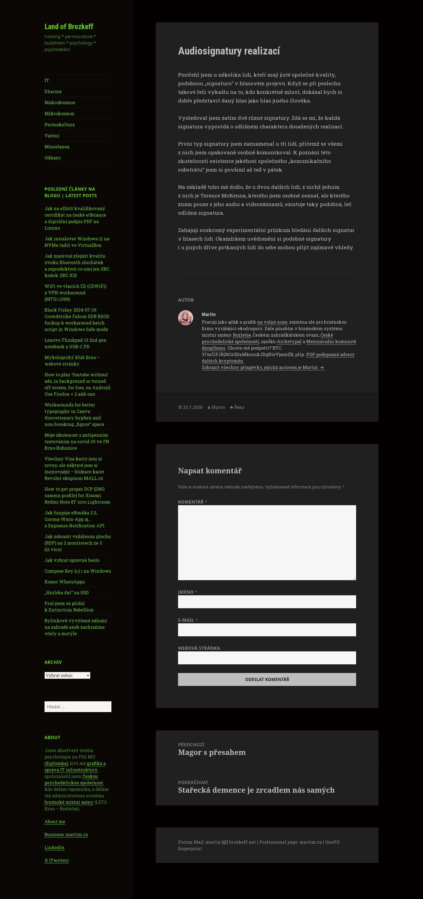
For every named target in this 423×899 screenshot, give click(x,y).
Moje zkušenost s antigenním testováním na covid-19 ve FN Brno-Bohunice (77, 441)
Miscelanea (57, 146)
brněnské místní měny (69, 802)
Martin (218, 407)
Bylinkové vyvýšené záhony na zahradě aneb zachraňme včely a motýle (76, 627)
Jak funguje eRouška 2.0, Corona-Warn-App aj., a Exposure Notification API (74, 519)
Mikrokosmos (59, 113)
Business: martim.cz (66, 834)
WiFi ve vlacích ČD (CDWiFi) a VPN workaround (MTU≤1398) (75, 292)
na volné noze (272, 322)
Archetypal (289, 341)
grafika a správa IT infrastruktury (75, 766)
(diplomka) (56, 763)
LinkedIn (54, 847)
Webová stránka (199, 648)
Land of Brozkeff (69, 26)
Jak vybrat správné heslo (72, 560)
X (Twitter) (57, 860)
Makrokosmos (60, 102)
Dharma (53, 91)
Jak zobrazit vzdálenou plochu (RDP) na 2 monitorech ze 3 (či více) (78, 543)
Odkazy (53, 157)
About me (55, 821)
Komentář (192, 502)
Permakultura (60, 124)
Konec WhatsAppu (65, 581)
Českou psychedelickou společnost (74, 779)
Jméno (187, 592)
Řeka (239, 407)
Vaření (52, 135)
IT (47, 80)
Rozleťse (242, 335)
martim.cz (310, 842)
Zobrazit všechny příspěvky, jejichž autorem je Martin (260, 367)
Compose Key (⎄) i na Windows (78, 571)
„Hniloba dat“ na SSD (67, 592)
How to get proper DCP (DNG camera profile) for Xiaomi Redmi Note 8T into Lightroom (77, 495)
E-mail (188, 620)
